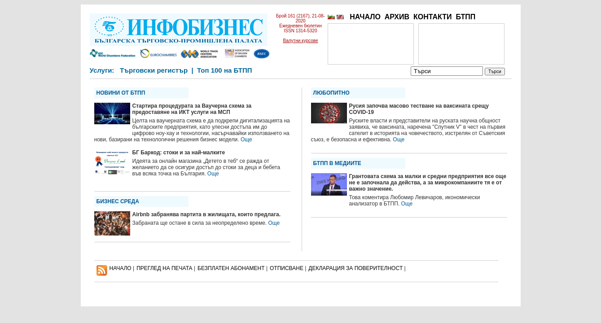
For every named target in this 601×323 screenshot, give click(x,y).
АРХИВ (397, 17)
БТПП (465, 17)
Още (246, 139)
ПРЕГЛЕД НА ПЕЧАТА (164, 268)
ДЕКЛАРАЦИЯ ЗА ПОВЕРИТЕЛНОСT (355, 268)
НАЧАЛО (365, 17)
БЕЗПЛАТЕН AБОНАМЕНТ (231, 268)
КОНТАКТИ (432, 17)
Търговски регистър (154, 70)
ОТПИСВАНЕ (286, 268)
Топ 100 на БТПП (224, 70)
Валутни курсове (300, 40)
